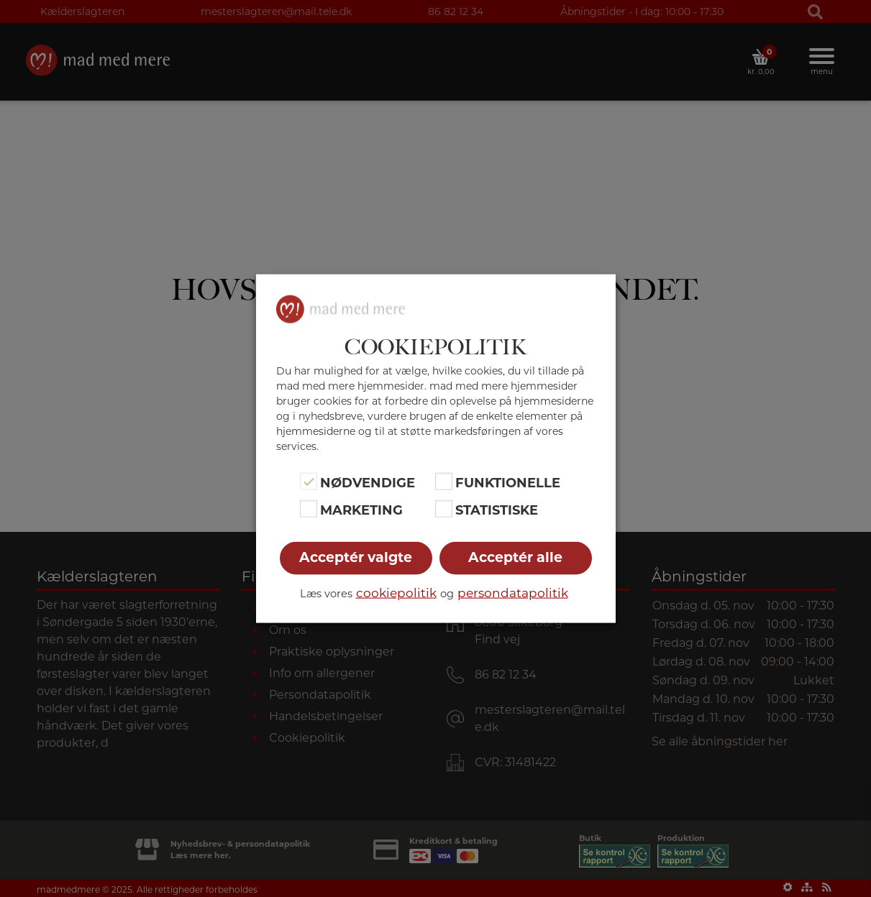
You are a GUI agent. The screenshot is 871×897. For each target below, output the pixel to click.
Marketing (361, 510)
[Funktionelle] (443, 480)
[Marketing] (308, 509)
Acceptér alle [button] (515, 557)
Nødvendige (367, 482)
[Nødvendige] (308, 480)
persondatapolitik (512, 593)
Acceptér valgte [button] (355, 557)
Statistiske (496, 510)
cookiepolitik (396, 593)
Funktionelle (507, 482)
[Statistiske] (443, 509)
